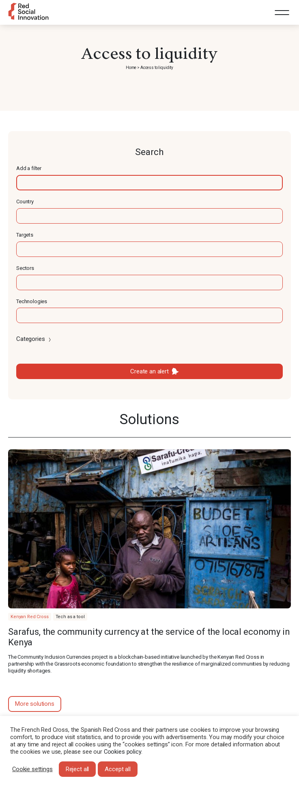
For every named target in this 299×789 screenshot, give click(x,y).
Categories (34, 339)
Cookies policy (122, 751)
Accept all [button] (118, 769)
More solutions (34, 703)
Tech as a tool (70, 616)
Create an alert (149, 371)
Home (131, 67)
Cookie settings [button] (32, 769)
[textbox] (149, 182)
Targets (24, 235)
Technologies (31, 301)
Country (25, 201)
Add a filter (28, 168)
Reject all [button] (77, 769)
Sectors (25, 268)
